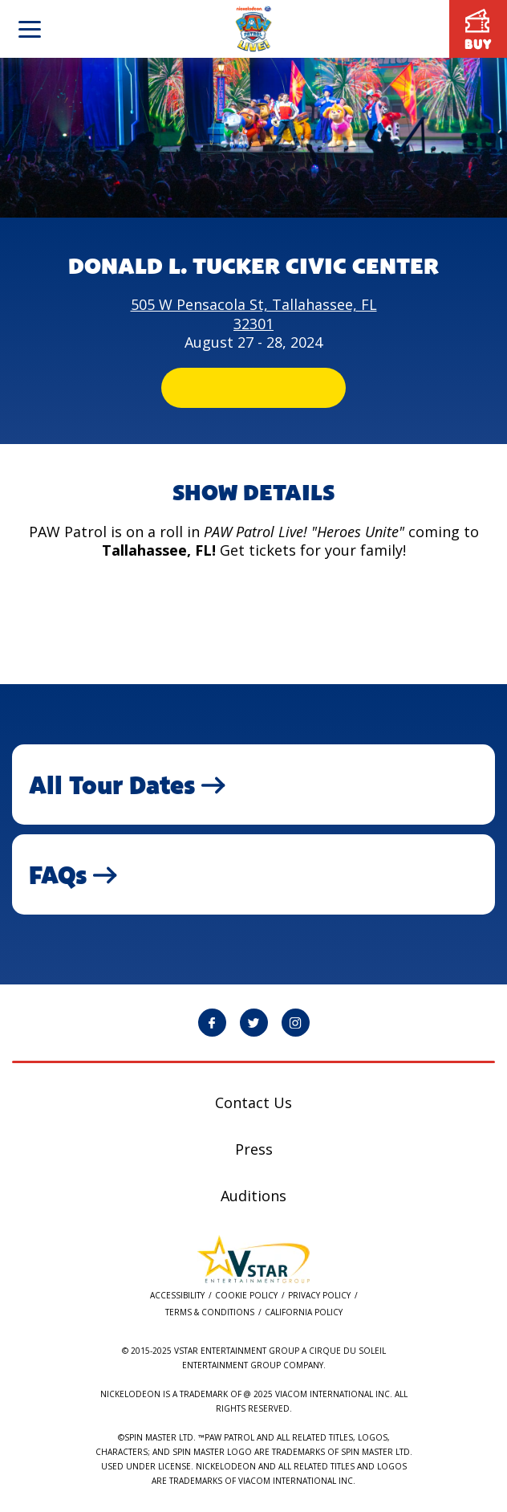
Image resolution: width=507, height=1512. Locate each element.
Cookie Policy (246, 1295)
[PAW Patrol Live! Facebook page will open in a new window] (212, 1023)
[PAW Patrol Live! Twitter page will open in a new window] (254, 1023)
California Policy (304, 1312)
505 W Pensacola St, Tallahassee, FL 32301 (254, 313)
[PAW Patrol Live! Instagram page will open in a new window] (296, 1023)
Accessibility (177, 1295)
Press (254, 1149)
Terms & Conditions (209, 1312)
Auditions (253, 1195)
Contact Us (253, 1102)
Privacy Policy (319, 1295)
